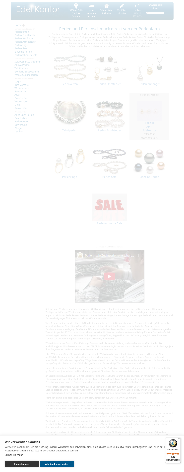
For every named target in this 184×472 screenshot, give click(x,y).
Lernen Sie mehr (14, 454)
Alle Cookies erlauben (57, 464)
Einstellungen (21, 464)
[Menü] (179, 439)
